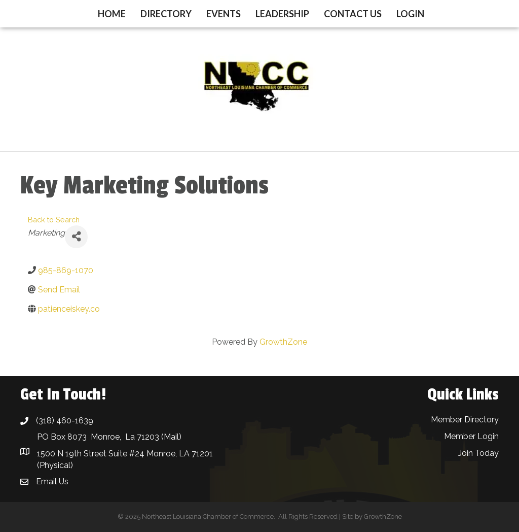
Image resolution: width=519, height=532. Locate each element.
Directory (166, 13)
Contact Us (353, 13)
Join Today (478, 453)
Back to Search (54, 219)
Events (223, 13)
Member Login (471, 436)
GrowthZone (283, 342)
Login (410, 13)
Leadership (282, 13)
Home (112, 13)
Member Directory (465, 419)
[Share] (76, 236)
